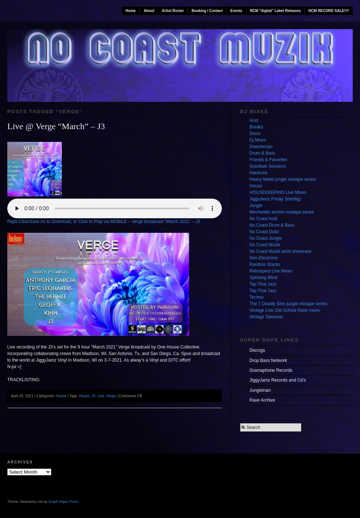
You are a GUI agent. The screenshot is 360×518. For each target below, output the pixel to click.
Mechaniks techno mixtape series (281, 212)
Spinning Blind (263, 277)
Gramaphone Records (270, 370)
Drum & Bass (262, 153)
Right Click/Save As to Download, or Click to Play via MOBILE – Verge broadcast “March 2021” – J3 (103, 221)
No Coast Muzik (264, 244)
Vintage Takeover (266, 316)
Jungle (255, 205)
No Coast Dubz (264, 231)
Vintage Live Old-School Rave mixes (284, 310)
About (149, 11)
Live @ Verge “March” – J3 (56, 126)
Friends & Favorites (268, 159)
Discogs (257, 350)
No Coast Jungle (265, 238)
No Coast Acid (263, 218)
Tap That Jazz (262, 284)
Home (130, 11)
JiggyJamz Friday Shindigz (275, 199)
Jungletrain (260, 390)
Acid (253, 120)
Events (237, 11)
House (61, 396)
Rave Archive (262, 400)
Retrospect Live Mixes (270, 271)
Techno (256, 297)
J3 (94, 396)
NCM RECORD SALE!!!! (328, 11)
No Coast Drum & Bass (272, 225)
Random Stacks (264, 264)
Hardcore (258, 172)
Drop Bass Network (268, 360)
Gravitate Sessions (267, 166)
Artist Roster (173, 11)
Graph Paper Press (63, 501)
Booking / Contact (207, 11)
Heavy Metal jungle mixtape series (282, 179)
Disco (254, 133)
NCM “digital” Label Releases (275, 11)
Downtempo (261, 146)
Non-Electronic (263, 257)
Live (100, 396)
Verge (111, 396)
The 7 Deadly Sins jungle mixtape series (288, 303)
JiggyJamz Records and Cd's (277, 380)
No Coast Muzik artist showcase (280, 251)
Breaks (256, 127)
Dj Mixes (257, 140)
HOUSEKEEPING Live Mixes (277, 192)
